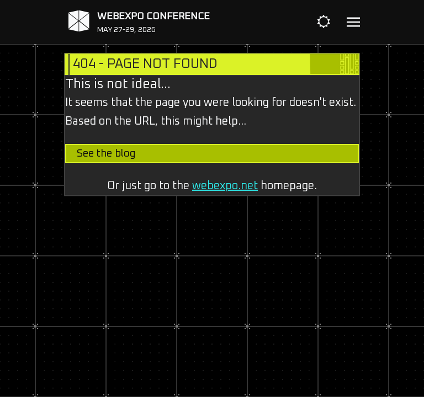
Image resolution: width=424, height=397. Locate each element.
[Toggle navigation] (353, 22)
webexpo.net (225, 185)
